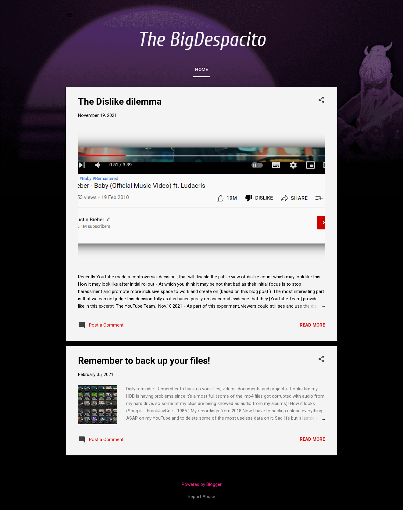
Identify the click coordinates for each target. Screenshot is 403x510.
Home (201, 69)
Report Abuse (201, 496)
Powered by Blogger (202, 484)
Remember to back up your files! (144, 360)
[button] (321, 100)
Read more (312, 325)
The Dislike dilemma (120, 101)
